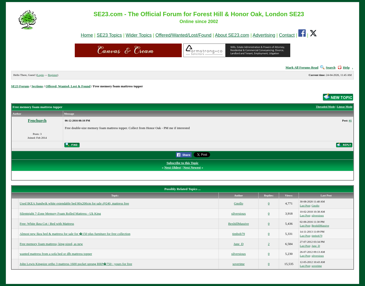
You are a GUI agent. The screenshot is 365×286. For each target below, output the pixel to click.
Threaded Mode (325, 106)
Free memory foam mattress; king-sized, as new (51, 244)
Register (52, 74)
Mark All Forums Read (301, 67)
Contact (287, 35)
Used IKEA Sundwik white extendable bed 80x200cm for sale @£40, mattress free (74, 203)
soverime (238, 264)
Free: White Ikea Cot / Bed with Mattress (47, 224)
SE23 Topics (109, 35)
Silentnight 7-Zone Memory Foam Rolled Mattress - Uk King (60, 213)
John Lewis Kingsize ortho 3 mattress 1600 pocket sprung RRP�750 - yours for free (76, 264)
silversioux (238, 213)
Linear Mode (344, 106)
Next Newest (192, 167)
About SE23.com (232, 35)
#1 (350, 120)
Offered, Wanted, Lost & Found (68, 86)
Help (344, 67)
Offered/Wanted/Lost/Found (183, 35)
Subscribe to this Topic (182, 163)
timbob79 (238, 234)
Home (87, 35)
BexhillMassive (238, 224)
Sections (37, 86)
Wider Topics (139, 35)
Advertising (264, 35)
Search (327, 67)
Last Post (305, 205)
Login (40, 74)
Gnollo (238, 203)
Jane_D (239, 244)
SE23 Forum (20, 86)
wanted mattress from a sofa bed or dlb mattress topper (56, 254)
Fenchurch (37, 120)
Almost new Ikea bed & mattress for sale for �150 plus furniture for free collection (75, 234)
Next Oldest (172, 167)
